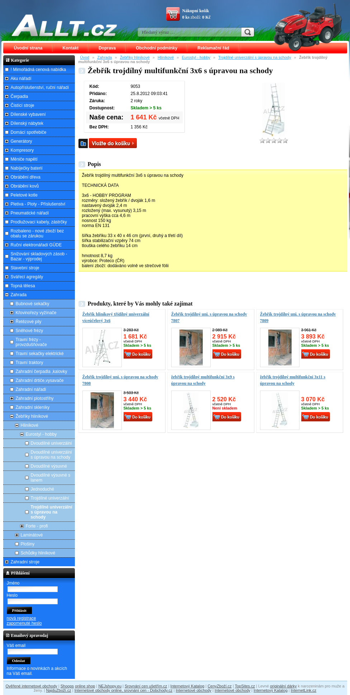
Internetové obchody (193, 690)
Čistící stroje (22, 105)
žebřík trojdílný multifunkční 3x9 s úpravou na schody (203, 380)
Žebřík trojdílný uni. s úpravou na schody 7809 (298, 317)
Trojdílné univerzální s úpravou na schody (254, 57)
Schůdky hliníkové (38, 552)
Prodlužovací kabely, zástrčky (39, 221)
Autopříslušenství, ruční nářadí (40, 87)
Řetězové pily (29, 321)
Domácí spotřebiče (29, 132)
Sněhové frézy (29, 330)
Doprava (107, 48)
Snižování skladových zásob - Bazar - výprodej (39, 256)
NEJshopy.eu (109, 686)
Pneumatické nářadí (30, 213)
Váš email (16, 645)
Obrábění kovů (25, 186)
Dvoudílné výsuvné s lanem (51, 478)
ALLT (64, 25)
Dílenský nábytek (27, 123)
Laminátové (32, 535)
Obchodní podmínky (156, 48)
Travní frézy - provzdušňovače (31, 342)
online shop (85, 686)
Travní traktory (29, 362)
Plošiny (28, 544)
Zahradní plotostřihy (35, 398)
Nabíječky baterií (27, 168)
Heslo (12, 595)
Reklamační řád (213, 48)
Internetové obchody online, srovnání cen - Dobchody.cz (124, 690)
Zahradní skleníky (33, 407)
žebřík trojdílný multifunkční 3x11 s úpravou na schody (293, 380)
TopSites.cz (245, 686)
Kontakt (71, 48)
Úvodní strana (28, 48)
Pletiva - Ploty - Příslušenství (38, 204)
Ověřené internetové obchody (31, 686)
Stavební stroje (25, 267)
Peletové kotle (24, 195)
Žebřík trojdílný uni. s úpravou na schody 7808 (120, 380)
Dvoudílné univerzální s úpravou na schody (51, 455)
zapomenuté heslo (24, 623)
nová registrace (21, 618)
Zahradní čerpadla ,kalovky (41, 371)
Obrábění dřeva (25, 177)
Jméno (13, 583)
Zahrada (104, 57)
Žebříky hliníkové (135, 57)
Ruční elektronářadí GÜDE (36, 244)
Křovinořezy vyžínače (36, 312)
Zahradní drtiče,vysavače (40, 380)
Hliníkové (166, 57)
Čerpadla (19, 96)
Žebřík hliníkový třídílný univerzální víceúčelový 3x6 (115, 317)
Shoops (67, 686)
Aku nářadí (21, 78)
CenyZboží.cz (219, 686)
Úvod (85, 57)
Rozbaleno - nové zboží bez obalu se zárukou (37, 233)
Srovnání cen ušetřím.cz (146, 686)
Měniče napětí (24, 159)
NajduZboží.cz (58, 690)
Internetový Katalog (188, 686)
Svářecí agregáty (27, 276)
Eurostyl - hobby (196, 57)
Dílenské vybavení (28, 114)
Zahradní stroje (25, 561)
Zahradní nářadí (31, 389)
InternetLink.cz (304, 690)
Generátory (21, 141)
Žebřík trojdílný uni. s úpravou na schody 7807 (209, 317)
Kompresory (22, 150)
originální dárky (283, 686)
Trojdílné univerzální (50, 498)
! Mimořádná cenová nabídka (38, 69)
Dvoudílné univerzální (51, 443)
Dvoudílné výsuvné (49, 466)
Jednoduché (42, 489)
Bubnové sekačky (32, 303)
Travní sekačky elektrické (40, 353)
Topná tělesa (23, 285)
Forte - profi (37, 526)
